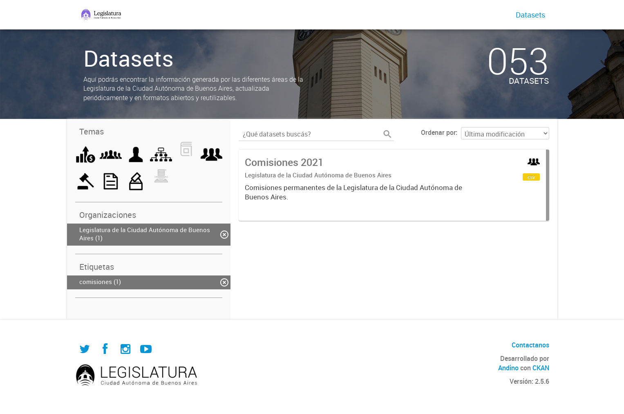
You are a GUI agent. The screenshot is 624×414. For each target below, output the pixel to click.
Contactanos (530, 344)
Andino (508, 367)
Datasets (530, 15)
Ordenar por (438, 132)
